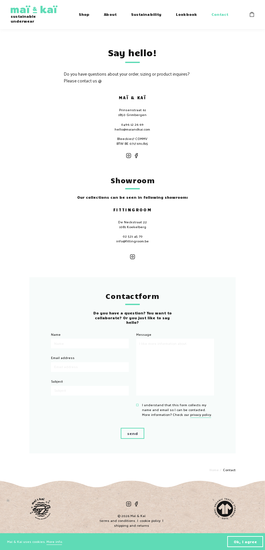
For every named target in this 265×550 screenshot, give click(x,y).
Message (143, 334)
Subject (57, 381)
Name (56, 334)
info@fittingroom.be (132, 241)
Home (214, 470)
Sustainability (146, 14)
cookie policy (150, 520)
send (132, 433)
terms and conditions (117, 520)
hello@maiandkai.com (132, 129)
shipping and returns (131, 525)
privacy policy (200, 414)
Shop (84, 14)
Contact (220, 14)
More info (54, 541)
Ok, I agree (245, 541)
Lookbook (186, 14)
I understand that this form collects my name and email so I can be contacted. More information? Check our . (177, 410)
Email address (63, 357)
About (110, 14)
